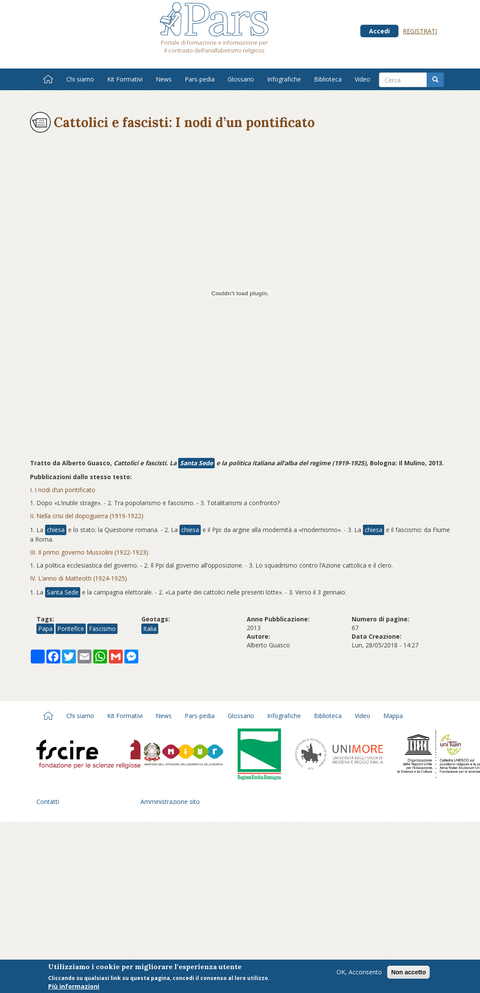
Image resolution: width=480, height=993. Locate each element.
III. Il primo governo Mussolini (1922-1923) (89, 552)
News (164, 79)
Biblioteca (328, 79)
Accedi (379, 31)
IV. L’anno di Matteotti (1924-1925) (78, 578)
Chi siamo (80, 79)
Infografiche (284, 79)
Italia (150, 628)
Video (362, 79)
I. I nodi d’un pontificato (62, 490)
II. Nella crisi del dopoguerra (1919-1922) (87, 516)
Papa (45, 628)
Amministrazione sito (170, 801)
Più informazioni (73, 986)
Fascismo (102, 628)
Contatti (47, 801)
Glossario (241, 79)
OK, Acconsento (359, 972)
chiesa (56, 530)
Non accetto (408, 972)
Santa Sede (196, 463)
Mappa (393, 716)
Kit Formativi (125, 79)
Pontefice (70, 628)
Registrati (420, 31)
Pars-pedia (200, 79)
